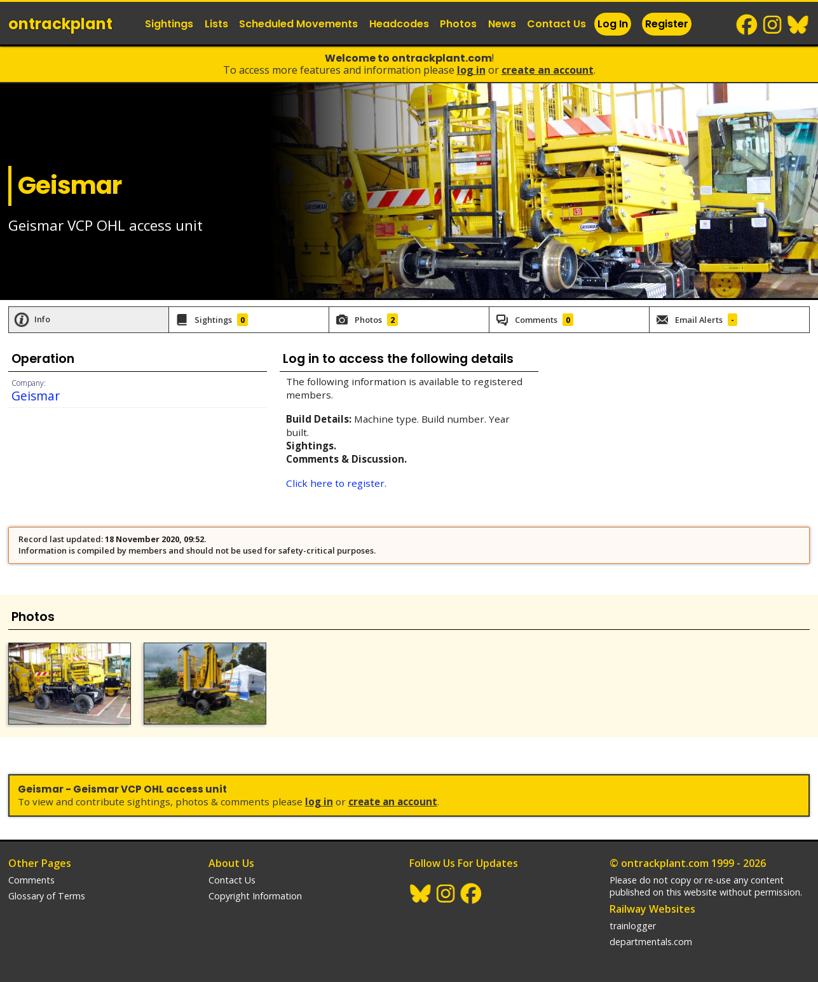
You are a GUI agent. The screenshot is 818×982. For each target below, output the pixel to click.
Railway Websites (652, 909)
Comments (31, 880)
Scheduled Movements (298, 24)
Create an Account (547, 70)
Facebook (747, 24)
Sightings (169, 24)
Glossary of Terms (46, 896)
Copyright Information (255, 896)
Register (666, 24)
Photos (458, 24)
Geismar (35, 395)
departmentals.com (651, 942)
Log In (612, 24)
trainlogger (633, 926)
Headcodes (399, 24)
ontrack (60, 23)
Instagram (772, 24)
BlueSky (798, 24)
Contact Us (556, 24)
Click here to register (335, 483)
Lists (216, 24)
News (502, 24)
